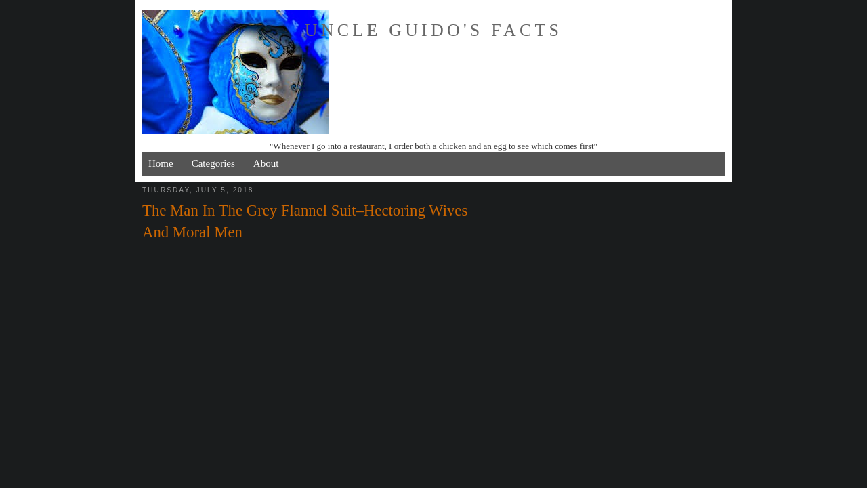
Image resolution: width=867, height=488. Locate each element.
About (266, 163)
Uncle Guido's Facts (433, 30)
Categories (213, 163)
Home (160, 163)
